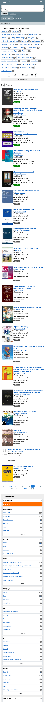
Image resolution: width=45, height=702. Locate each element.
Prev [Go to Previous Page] (10, 486)
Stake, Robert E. (20, 174)
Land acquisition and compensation (13, 34)
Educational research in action (23, 466)
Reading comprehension (9, 61)
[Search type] (22, 10)
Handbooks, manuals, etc (9, 51)
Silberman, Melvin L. (22, 350)
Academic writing (7, 58)
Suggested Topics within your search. (15, 28)
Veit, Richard (19, 270)
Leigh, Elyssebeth (21, 414)
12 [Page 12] (12, 489)
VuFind (4, 3)
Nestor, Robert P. (20, 212)
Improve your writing (20, 327)
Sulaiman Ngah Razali (17, 452)
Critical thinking (6, 71)
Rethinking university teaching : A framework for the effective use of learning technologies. (28, 111)
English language (24, 44)
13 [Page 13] (16, 489)
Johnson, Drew (32, 134)
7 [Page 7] (25, 486)
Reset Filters (7, 18)
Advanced (13, 14)
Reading (25, 51)
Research (15, 31)
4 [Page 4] (15, 486)
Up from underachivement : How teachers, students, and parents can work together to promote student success (28, 369)
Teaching (4, 38)
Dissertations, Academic (25, 58)
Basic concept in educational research (26, 191)
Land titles (34, 61)
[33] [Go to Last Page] (32, 489)
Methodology (36, 41)
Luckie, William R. (21, 433)
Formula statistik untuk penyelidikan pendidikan (25, 449)
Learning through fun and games (24, 412)
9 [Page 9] (32, 486)
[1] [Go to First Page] (4, 486)
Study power (17, 430)
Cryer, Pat (18, 250)
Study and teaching (18, 38)
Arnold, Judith (20, 310)
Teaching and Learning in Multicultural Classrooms (26, 152)
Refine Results (22, 80)
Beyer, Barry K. (20, 291)
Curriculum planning (8, 44)
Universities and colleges (9, 41)
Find (5, 14)
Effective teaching (26, 67)
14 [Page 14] (20, 489)
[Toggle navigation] (41, 2)
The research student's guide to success (27, 248)
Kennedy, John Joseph (22, 395)
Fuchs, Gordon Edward (22, 231)
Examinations (32, 48)
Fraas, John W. (20, 193)
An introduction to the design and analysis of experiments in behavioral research (28, 392)
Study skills (31, 38)
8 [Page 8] (29, 486)
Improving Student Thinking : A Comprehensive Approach (24, 288)
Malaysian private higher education (25, 89)
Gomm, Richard (20, 468)
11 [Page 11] (41, 486)
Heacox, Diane (20, 374)
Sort (2, 85)
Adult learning (20, 54)
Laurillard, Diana (20, 115)
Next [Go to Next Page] (26, 489)
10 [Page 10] (36, 486)
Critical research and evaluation (24, 210)
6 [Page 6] (22, 486)
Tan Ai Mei (18, 91)
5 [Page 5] (18, 486)
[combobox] (22, 6)
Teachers (37, 44)
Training (24, 61)
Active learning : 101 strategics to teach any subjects (28, 347)
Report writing (33, 34)
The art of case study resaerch (23, 172)
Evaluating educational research (24, 229)
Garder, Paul (19, 155)
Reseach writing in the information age (27, 307)
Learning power (18, 132)
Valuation (4, 48)
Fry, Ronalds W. (20, 329)
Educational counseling (9, 67)
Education (4, 31)
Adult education (6, 54)
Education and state (28, 64)
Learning (25, 41)
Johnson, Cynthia (21, 134)
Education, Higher (18, 48)
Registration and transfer (9, 64)
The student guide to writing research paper (28, 267)
